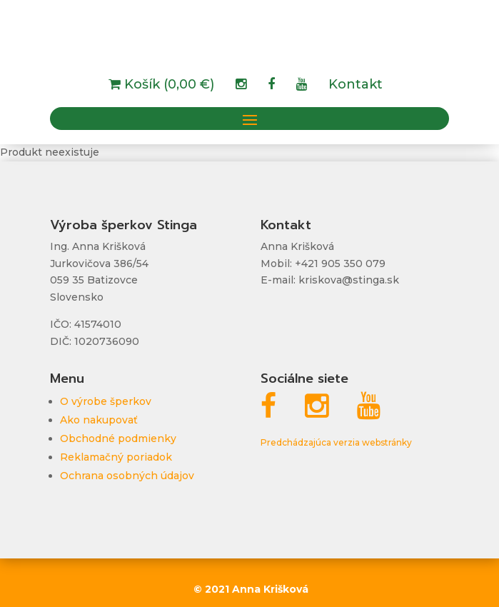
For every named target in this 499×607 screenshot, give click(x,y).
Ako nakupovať (99, 419)
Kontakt (355, 85)
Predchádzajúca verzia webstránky (336, 442)
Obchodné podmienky (118, 438)
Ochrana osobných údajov (127, 475)
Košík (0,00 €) (167, 85)
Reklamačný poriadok (116, 457)
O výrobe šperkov (105, 401)
